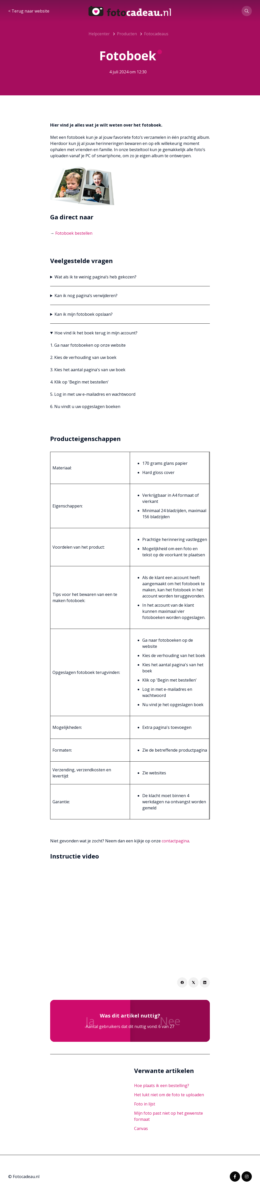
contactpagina (175, 841)
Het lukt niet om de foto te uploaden (169, 1095)
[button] (247, 11)
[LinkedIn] (205, 982)
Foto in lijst (144, 1104)
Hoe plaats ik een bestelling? (161, 1085)
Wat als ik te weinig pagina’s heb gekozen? (95, 277)
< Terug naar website (28, 11)
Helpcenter (99, 34)
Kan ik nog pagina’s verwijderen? (86, 295)
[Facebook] (182, 982)
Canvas (141, 1128)
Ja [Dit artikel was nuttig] (90, 1020)
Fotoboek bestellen (73, 233)
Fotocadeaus (156, 34)
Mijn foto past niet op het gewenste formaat (168, 1116)
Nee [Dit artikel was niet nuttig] (170, 1020)
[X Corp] (193, 982)
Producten (127, 34)
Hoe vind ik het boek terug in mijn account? (96, 333)
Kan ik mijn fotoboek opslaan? (84, 314)
